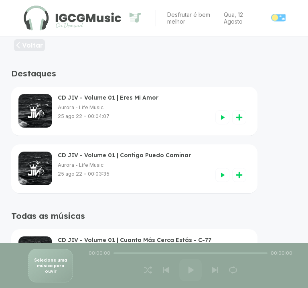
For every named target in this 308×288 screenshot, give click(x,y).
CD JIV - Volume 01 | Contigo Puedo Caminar (124, 155)
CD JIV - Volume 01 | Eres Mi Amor (108, 97)
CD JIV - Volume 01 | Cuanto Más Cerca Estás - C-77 (134, 240)
